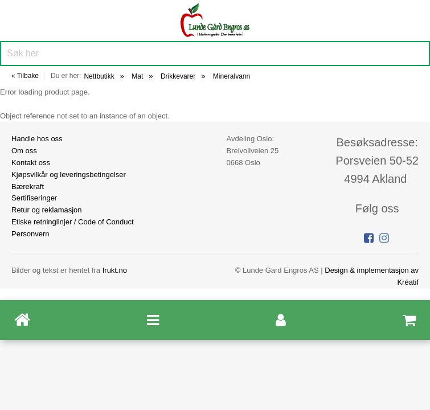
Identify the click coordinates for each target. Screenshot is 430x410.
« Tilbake (25, 76)
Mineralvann (231, 76)
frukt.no (115, 270)
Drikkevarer (178, 76)
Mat (137, 76)
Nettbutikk (99, 76)
